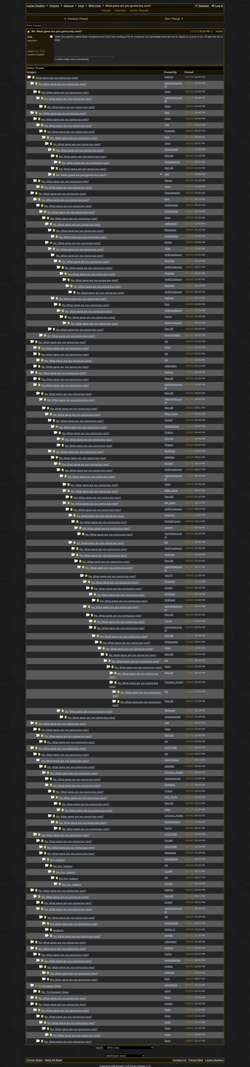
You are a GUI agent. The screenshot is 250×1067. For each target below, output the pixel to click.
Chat (81, 5)
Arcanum (58, 930)
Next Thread (174, 18)
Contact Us (179, 1060)
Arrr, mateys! (57, 859)
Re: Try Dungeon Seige (55, 992)
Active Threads (139, 10)
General (69, 5)
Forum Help (195, 1060)
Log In (217, 5)
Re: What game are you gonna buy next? (57, 31)
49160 (220, 31)
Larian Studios (36, 5)
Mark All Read (53, 1060)
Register (202, 5)
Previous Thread (75, 18)
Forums (54, 5)
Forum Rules (35, 1060)
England (40, 54)
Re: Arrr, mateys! (62, 866)
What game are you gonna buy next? (57, 77)
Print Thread (34, 25)
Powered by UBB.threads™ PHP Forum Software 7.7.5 (125, 1066)
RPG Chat (95, 5)
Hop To (99, 1048)
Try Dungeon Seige (49, 986)
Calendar (120, 10)
